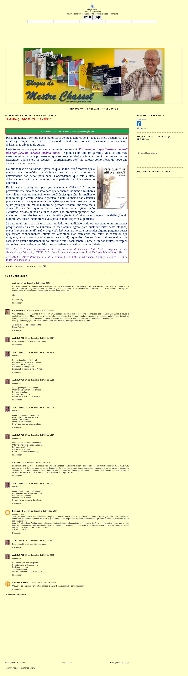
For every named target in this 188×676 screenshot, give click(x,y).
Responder (17, 303)
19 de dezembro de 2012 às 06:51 (36, 283)
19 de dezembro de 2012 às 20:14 (39, 541)
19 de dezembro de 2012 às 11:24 (39, 407)
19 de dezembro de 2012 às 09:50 (39, 352)
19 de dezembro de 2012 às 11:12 (39, 380)
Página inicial (67, 663)
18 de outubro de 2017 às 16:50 (42, 582)
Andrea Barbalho (20, 582)
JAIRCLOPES (18, 338)
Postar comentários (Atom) (24, 668)
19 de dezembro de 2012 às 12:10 (39, 435)
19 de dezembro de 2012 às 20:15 (39, 555)
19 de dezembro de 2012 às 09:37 (39, 338)
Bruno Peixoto (18, 310)
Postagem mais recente (15, 663)
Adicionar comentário (16, 595)
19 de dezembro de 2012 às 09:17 (40, 310)
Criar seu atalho (142, 128)
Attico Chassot (142, 119)
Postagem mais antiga (119, 663)
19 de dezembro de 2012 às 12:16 (36, 462)
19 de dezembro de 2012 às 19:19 (42, 511)
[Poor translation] (97, 17)
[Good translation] (87, 17)
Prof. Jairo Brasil (19, 511)
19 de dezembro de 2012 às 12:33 (39, 483)
